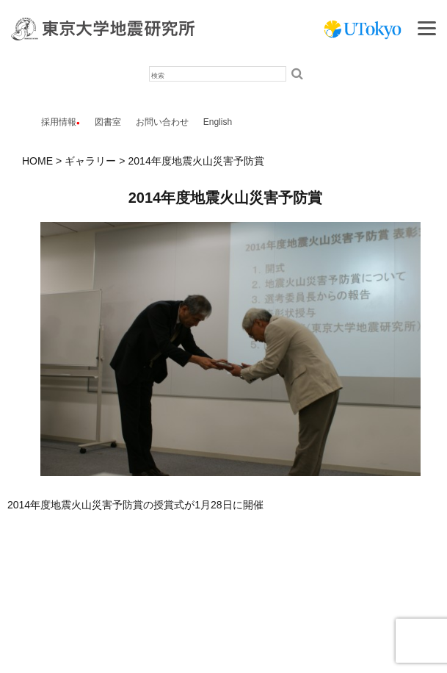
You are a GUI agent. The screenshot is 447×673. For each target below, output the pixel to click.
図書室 (108, 122)
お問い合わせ (162, 122)
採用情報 (58, 122)
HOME (37, 161)
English (217, 122)
